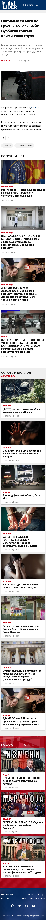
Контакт (6, 898)
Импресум (7, 894)
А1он (34, 107)
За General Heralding (33, 898)
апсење (8, 146)
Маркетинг (34, 894)
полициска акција (25, 146)
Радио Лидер (9, 5)
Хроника (5, 60)
